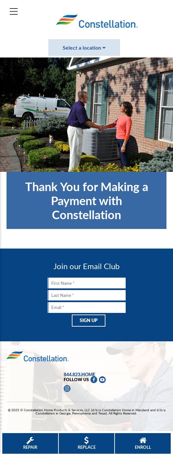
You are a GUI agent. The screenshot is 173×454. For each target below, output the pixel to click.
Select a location (84, 47)
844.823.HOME (79, 374)
